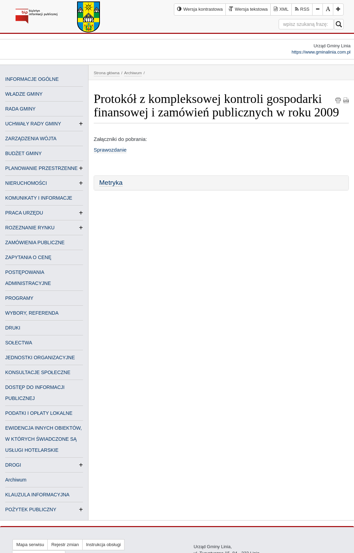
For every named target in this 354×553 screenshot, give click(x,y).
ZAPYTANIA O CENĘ (28, 257)
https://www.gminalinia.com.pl (321, 52)
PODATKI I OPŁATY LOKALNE (39, 413)
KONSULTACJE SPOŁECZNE (38, 372)
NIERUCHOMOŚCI (26, 183)
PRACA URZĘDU (24, 213)
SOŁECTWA (18, 342)
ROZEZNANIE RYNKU (30, 227)
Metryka (111, 182)
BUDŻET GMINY (23, 153)
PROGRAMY (19, 298)
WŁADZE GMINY (24, 94)
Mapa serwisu (30, 544)
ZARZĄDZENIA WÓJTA (30, 138)
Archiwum (15, 480)
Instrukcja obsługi (103, 544)
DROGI (13, 465)
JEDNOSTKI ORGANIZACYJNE (40, 357)
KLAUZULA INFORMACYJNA (37, 494)
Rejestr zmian (64, 544)
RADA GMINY (20, 109)
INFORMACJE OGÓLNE (32, 79)
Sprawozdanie (110, 150)
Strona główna (107, 72)
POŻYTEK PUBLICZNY (30, 509)
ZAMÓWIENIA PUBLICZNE (35, 242)
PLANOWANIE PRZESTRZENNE (41, 168)
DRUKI (12, 328)
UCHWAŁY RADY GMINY (33, 124)
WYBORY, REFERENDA (31, 313)
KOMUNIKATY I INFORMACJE (38, 198)
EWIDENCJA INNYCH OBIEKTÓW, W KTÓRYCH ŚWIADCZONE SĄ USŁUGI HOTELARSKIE (43, 439)
